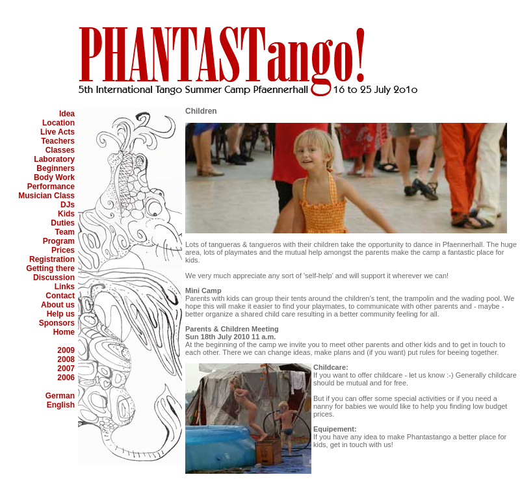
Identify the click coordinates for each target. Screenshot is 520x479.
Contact (60, 295)
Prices (63, 250)
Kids (66, 213)
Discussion (54, 277)
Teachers (58, 141)
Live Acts (57, 131)
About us (58, 304)
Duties (63, 222)
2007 (66, 368)
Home (64, 332)
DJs (67, 204)
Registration (52, 259)
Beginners (55, 168)
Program (59, 241)
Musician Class (46, 195)
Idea (67, 113)
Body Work (54, 177)
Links (65, 286)
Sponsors (57, 323)
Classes (60, 150)
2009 (66, 350)
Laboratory (54, 159)
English (61, 404)
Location (58, 122)
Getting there (50, 268)
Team (65, 232)
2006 (66, 377)
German (60, 395)
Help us (61, 313)
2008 (66, 359)
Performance (51, 186)
